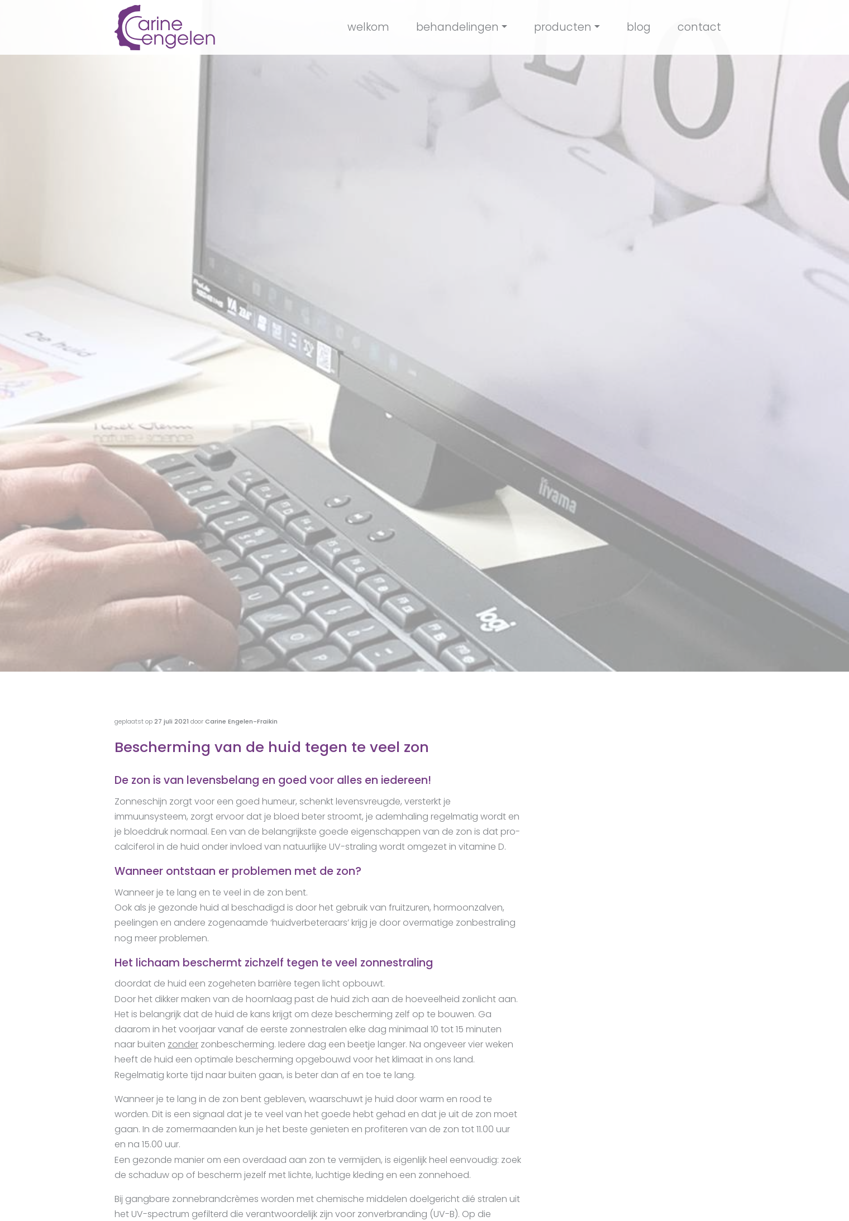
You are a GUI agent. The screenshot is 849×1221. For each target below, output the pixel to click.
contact (699, 27)
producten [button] (563, 27)
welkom (368, 27)
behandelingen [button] (457, 27)
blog (639, 27)
